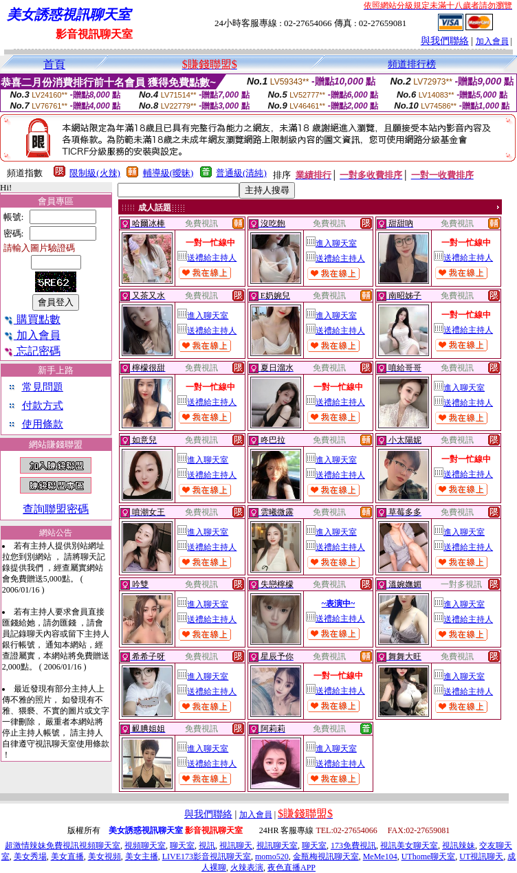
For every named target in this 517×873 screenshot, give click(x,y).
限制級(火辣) (94, 173)
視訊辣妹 (458, 845)
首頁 (54, 64)
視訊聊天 (235, 845)
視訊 (207, 845)
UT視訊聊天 (481, 856)
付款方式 (42, 405)
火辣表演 (246, 867)
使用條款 (42, 424)
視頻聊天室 (145, 845)
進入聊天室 (331, 243)
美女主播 (141, 856)
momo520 (272, 856)
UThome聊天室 (429, 856)
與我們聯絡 (445, 41)
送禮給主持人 (206, 258)
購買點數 (31, 319)
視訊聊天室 (277, 845)
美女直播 (67, 856)
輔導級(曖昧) (168, 173)
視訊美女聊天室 (409, 845)
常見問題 (42, 387)
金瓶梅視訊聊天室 (326, 856)
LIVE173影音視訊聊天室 (206, 856)
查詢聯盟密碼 (56, 509)
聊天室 (182, 845)
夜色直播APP (291, 867)
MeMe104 (380, 856)
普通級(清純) (241, 173)
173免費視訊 (353, 845)
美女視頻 (104, 856)
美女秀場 (30, 856)
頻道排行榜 (412, 64)
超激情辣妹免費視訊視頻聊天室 (62, 845)
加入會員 (492, 41)
